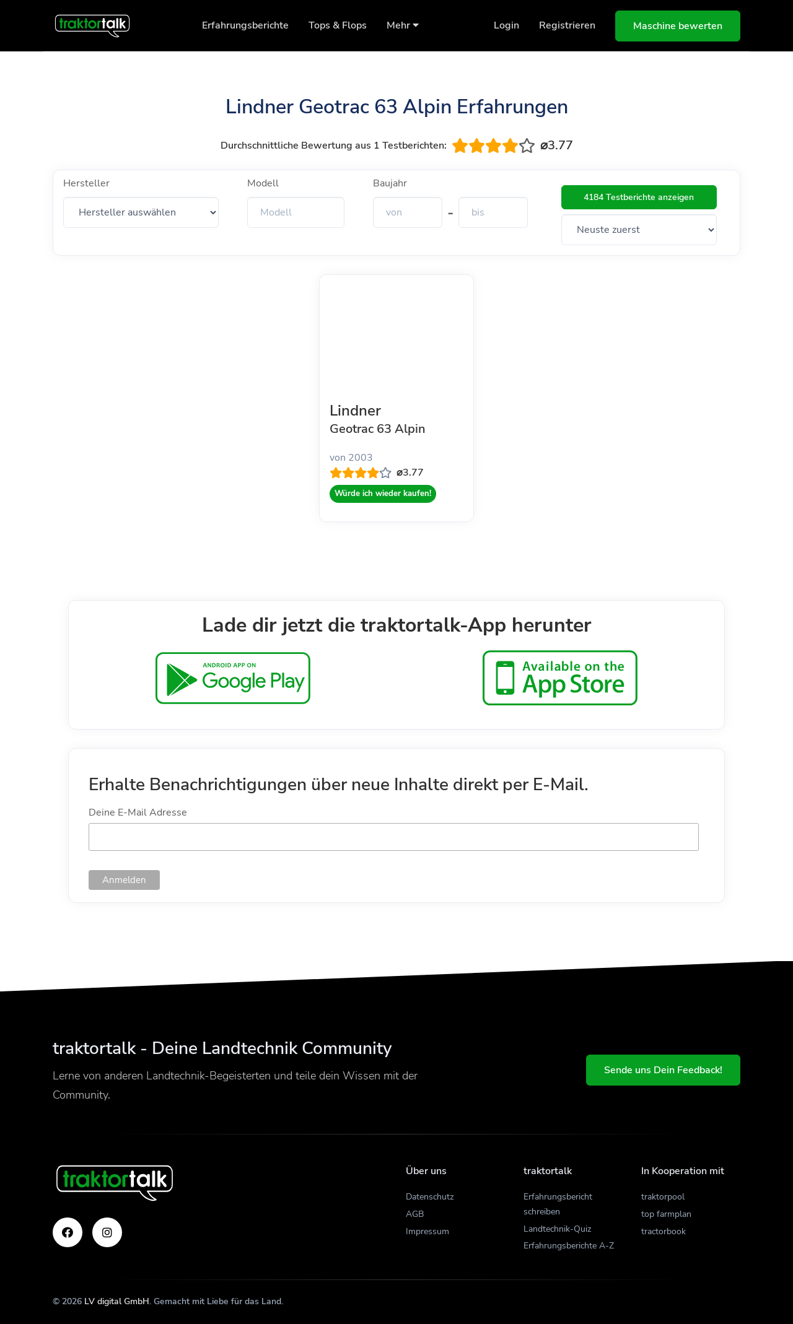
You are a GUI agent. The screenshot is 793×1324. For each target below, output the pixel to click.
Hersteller (86, 183)
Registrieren (567, 25)
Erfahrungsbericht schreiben (558, 1204)
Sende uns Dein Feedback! (663, 1070)
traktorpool (663, 1197)
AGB (415, 1214)
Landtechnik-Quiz (557, 1229)
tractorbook (663, 1231)
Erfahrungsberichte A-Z (569, 1246)
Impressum (427, 1231)
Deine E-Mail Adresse (138, 812)
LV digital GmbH (116, 1301)
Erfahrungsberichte (245, 25)
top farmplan (666, 1214)
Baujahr (390, 183)
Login (506, 25)
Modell (263, 183)
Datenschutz (429, 1197)
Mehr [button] (403, 25)
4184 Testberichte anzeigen (639, 197)
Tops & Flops (338, 25)
